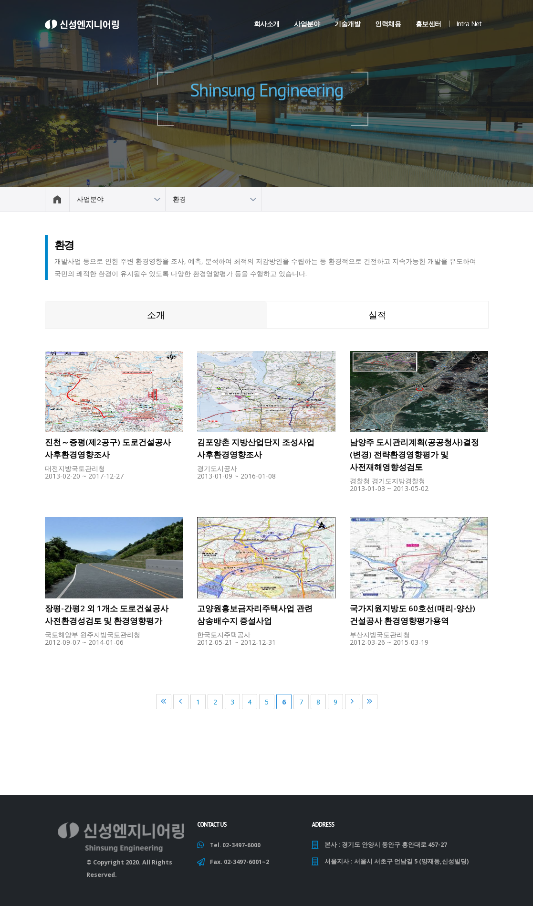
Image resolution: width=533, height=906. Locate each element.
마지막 (369, 701)
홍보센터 (428, 23)
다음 (352, 701)
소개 (156, 314)
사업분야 (307, 23)
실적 (377, 314)
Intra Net (469, 23)
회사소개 (267, 23)
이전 (180, 701)
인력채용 (388, 23)
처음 (163, 701)
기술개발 (347, 23)
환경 (179, 198)
